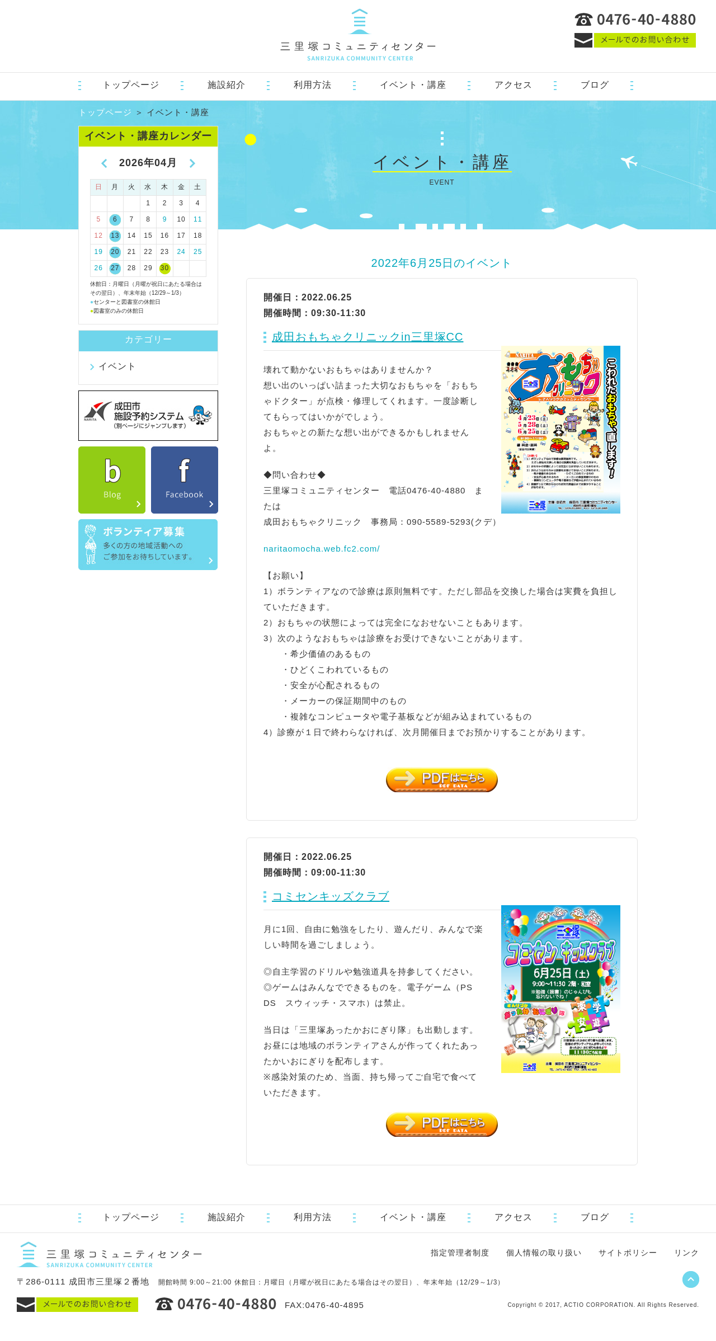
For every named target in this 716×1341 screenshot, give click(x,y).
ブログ (595, 85)
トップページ (130, 85)
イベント (117, 366)
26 (99, 268)
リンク (686, 1252)
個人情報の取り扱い (544, 1252)
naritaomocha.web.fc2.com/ (321, 548)
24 (181, 252)
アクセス (513, 85)
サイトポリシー (628, 1252)
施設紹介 (227, 85)
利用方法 (313, 85)
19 (99, 252)
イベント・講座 (413, 85)
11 (198, 219)
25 (198, 252)
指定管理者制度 (460, 1252)
